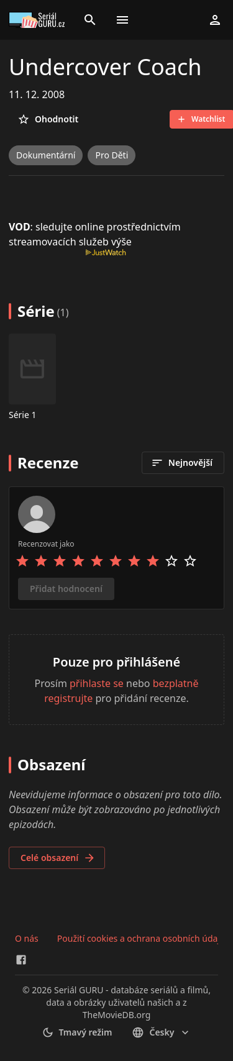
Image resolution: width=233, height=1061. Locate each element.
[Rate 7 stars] (134, 561)
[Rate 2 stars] (41, 561)
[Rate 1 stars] (22, 561)
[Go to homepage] (38, 20)
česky (161, 1032)
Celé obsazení (58, 858)
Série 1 (23, 415)
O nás (27, 938)
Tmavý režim (77, 1032)
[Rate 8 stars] (153, 561)
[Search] (90, 20)
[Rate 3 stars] (59, 561)
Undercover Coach (105, 67)
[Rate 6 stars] (115, 561)
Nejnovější (181, 463)
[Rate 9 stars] (171, 561)
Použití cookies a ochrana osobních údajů (141, 938)
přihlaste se (97, 683)
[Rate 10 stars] (190, 561)
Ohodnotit (47, 119)
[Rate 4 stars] (78, 561)
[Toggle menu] (122, 20)
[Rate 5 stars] (97, 561)
